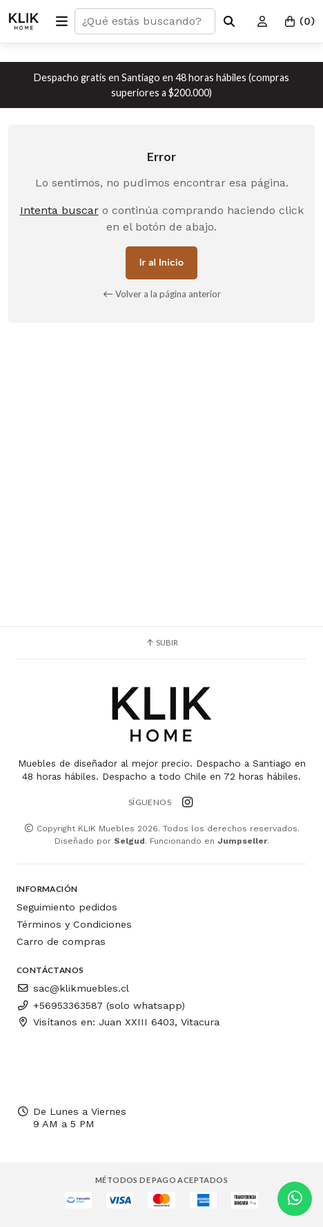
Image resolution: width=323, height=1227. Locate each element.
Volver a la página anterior (162, 293)
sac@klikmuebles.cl (73, 988)
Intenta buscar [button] (59, 210)
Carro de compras (61, 941)
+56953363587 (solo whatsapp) (101, 1005)
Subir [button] (161, 642)
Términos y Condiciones (74, 924)
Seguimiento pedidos (67, 907)
